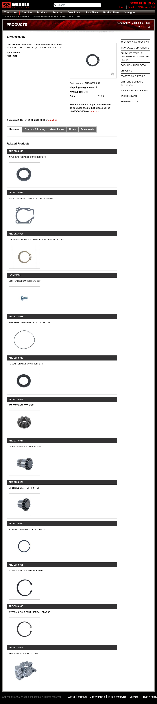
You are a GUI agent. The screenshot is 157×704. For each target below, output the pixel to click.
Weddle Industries (31, 697)
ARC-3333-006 (16, 523)
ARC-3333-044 (16, 192)
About (71, 696)
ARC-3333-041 (16, 316)
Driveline (126, 70)
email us (94, 111)
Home (7, 16)
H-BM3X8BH (15, 275)
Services (58, 12)
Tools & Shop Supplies (134, 90)
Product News (111, 12)
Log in (122, 7)
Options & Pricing (35, 129)
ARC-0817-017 (16, 234)
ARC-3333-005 (16, 606)
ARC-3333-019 (16, 647)
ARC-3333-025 (16, 482)
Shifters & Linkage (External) (132, 83)
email (144, 26)
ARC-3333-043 (16, 151)
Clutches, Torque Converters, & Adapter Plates (135, 56)
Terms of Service (117, 696)
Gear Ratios (57, 129)
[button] (93, 60)
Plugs (64, 16)
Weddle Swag (129, 96)
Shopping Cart (148, 7)
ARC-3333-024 (16, 440)
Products (42, 12)
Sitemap (133, 696)
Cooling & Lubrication (134, 65)
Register (132, 7)
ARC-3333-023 (16, 399)
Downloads (74, 12)
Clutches (27, 12)
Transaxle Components (30, 16)
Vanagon (130, 12)
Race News (91, 12)
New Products (129, 101)
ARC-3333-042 (16, 358)
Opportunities (97, 696)
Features (14, 129)
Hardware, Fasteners (50, 16)
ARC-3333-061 (16, 565)
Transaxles (10, 12)
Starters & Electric (133, 76)
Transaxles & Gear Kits (135, 42)
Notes (72, 129)
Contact (82, 696)
